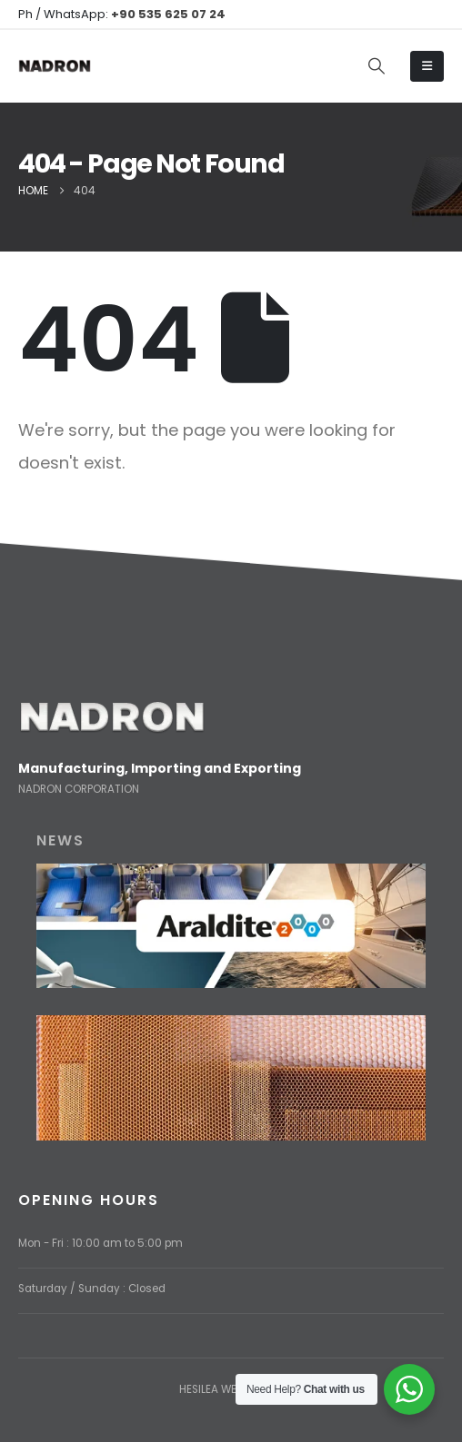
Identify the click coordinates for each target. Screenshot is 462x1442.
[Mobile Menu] (427, 66)
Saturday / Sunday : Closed (92, 1288)
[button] (377, 66)
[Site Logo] (54, 66)
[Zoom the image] (112, 711)
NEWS (60, 840)
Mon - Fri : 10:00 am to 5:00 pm (100, 1243)
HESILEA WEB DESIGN (231, 1389)
